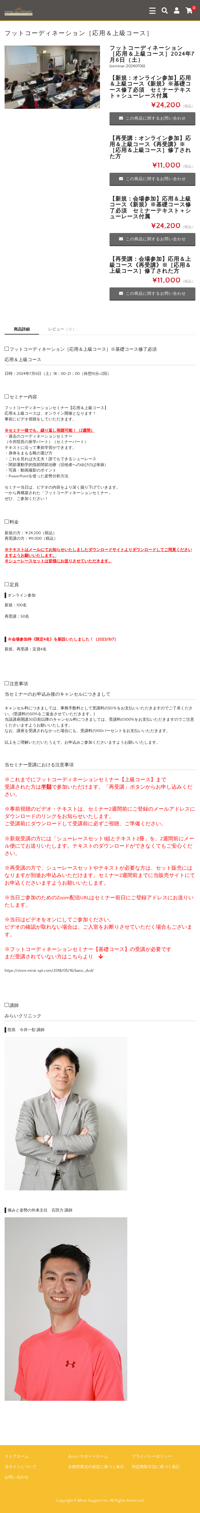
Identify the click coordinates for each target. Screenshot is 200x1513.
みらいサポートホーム (88, 1456)
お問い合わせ (17, 1477)
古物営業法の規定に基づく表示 (96, 1467)
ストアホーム (17, 1456)
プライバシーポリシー (152, 1456)
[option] (52, 77)
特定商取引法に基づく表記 (156, 1467)
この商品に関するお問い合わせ (152, 118)
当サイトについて (21, 1467)
